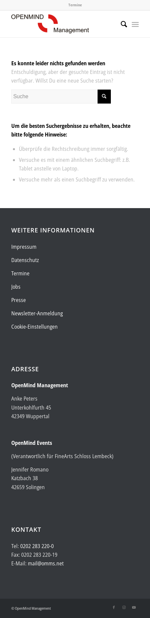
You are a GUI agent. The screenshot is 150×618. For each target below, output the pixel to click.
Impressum (24, 246)
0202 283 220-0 (37, 546)
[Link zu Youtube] (134, 607)
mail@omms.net (46, 563)
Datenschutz (25, 260)
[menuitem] (120, 24)
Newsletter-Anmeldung (37, 313)
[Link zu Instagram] (124, 607)
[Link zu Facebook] (114, 607)
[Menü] (135, 24)
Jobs (16, 286)
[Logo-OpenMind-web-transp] (62, 24)
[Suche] (120, 24)
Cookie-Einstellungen (34, 326)
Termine (75, 4)
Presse (18, 300)
